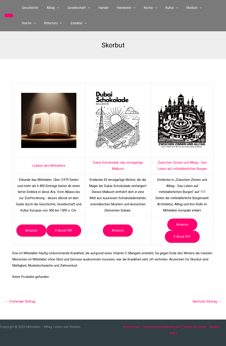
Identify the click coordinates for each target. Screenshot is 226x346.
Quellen (214, 327)
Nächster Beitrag (207, 301)
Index (173, 333)
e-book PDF (63, 230)
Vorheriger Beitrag (20, 301)
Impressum (131, 327)
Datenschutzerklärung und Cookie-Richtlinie (174, 327)
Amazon (31, 230)
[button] (8, 15)
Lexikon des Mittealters (49, 166)
